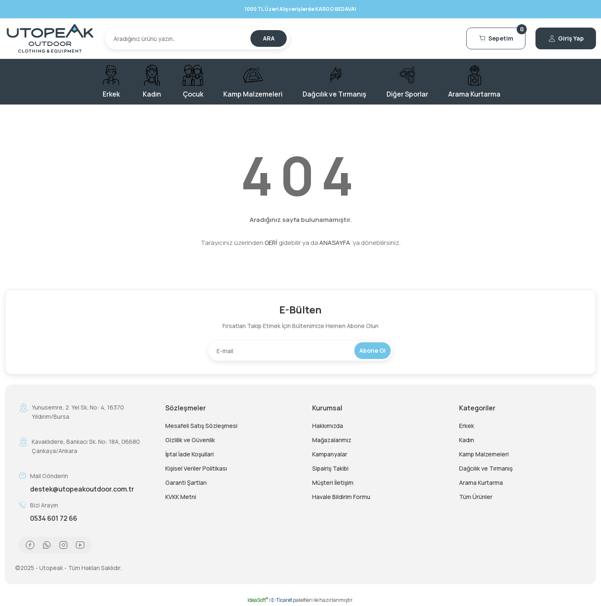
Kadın (466, 440)
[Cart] (495, 38)
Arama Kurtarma (481, 482)
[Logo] (50, 38)
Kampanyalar (329, 454)
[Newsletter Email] (300, 351)
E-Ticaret (281, 599)
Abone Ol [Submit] (372, 350)
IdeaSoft (257, 599)
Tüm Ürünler (475, 497)
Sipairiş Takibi (330, 468)
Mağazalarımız (331, 440)
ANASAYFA (334, 242)
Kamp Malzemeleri (484, 454)
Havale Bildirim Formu (341, 497)
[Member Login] (565, 38)
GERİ (271, 242)
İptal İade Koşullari (189, 454)
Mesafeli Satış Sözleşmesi (201, 426)
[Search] (197, 38)
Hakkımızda (327, 426)
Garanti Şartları (186, 482)
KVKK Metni (180, 497)
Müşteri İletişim (333, 482)
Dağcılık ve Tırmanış (486, 468)
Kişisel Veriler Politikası (196, 468)
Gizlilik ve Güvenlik (190, 440)
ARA (269, 38)
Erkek (466, 426)
